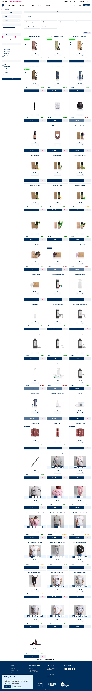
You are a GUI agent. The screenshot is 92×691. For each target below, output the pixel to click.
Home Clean (5, 53)
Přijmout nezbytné (15, 683)
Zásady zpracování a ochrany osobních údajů (33, 671)
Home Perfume (6, 56)
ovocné (5, 68)
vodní (5, 72)
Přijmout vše (7, 686)
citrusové (6, 64)
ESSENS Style (6, 51)
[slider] (2, 27)
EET (47, 678)
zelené (5, 70)
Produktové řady (21, 5)
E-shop (8, 5)
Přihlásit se (80, 5)
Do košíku (32, 61)
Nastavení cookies (17, 686)
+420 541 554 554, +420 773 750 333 (71, 1)
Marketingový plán (14, 670)
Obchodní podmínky (33, 668)
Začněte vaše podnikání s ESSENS (15, 1)
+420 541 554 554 (50, 672)
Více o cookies (7, 683)
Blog (12, 672)
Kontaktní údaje (5, 1)
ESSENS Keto (6, 49)
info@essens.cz (82, 1)
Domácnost (7, 9)
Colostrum (5, 47)
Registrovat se (87, 5)
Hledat (11, 78)
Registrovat (13, 668)
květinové (6, 66)
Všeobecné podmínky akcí (50, 659)
